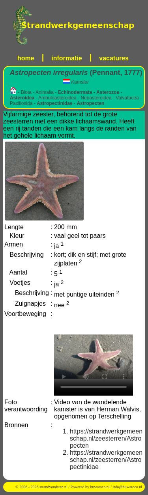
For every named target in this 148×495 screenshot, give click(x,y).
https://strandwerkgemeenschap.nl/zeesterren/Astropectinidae (106, 459)
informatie (66, 58)
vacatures (114, 58)
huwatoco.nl (100, 487)
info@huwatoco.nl (127, 487)
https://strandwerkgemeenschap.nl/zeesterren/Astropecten (106, 438)
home (25, 58)
